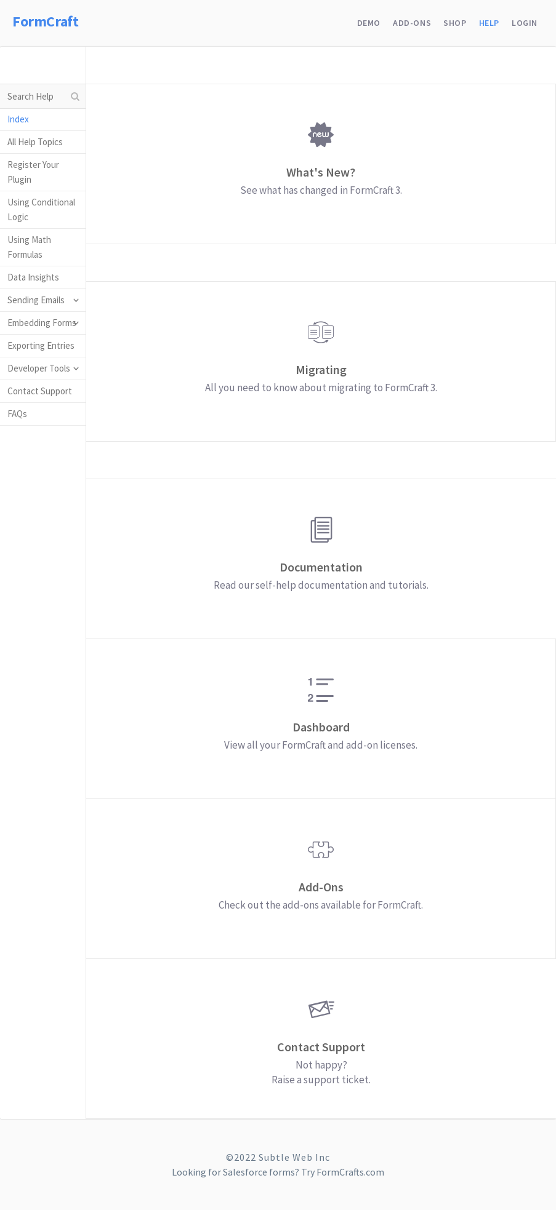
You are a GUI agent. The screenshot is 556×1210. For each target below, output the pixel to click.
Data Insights (33, 277)
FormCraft (45, 21)
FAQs (17, 414)
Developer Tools (38, 368)
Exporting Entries (41, 345)
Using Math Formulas (29, 247)
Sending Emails (36, 300)
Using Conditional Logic (41, 209)
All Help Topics (35, 142)
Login (525, 22)
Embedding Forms (41, 322)
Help (489, 22)
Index (18, 119)
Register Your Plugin (33, 172)
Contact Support (39, 391)
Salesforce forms (259, 1172)
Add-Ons (412, 22)
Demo (369, 22)
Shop (454, 22)
